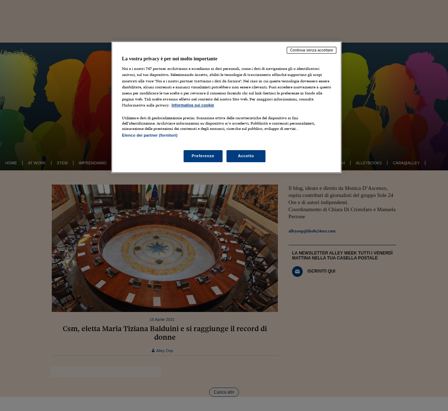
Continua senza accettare (311, 50)
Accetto (246, 156)
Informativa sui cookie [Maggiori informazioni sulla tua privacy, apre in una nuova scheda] (193, 105)
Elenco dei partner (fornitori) (150, 135)
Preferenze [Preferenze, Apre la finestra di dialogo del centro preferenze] (203, 156)
